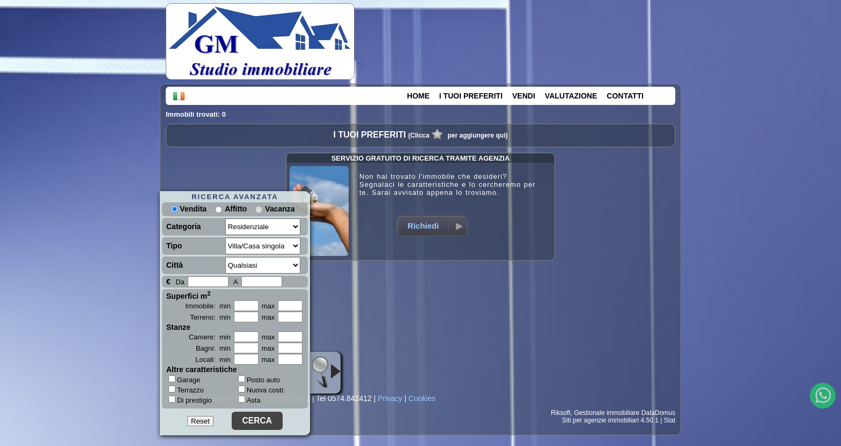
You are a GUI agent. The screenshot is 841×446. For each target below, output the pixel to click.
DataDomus (658, 413)
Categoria (183, 226)
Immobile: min (208, 306)
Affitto (236, 209)
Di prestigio (190, 400)
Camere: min (210, 337)
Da (180, 282)
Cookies (422, 398)
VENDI (523, 96)
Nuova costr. (261, 390)
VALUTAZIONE (571, 96)
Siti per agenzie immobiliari (600, 420)
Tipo (174, 245)
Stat (669, 420)
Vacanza (279, 209)
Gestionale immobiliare (606, 413)
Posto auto (259, 380)
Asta (249, 400)
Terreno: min (210, 317)
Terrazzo (186, 389)
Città (174, 265)
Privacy (390, 398)
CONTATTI (625, 96)
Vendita (188, 209)
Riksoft (561, 413)
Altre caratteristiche (201, 369)
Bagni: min (213, 348)
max (268, 306)
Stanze (178, 327)
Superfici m (188, 295)
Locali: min (213, 360)
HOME (418, 96)
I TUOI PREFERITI (471, 96)
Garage (184, 379)
